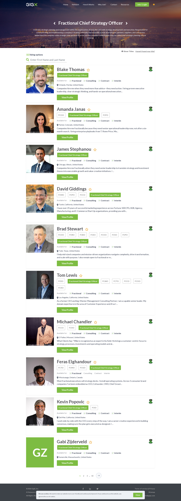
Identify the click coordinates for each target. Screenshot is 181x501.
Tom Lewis (67, 275)
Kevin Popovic (70, 401)
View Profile (67, 97)
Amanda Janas (71, 109)
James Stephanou (74, 149)
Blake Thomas (71, 69)
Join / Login (142, 4)
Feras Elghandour (74, 361)
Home (65, 4)
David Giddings (71, 188)
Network (75, 4)
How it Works (88, 4)
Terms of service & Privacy (145, 489)
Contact (114, 4)
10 (92, 476)
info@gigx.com (149, 496)
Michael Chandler (74, 321)
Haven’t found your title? (145, 51)
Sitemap (152, 492)
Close (138, 495)
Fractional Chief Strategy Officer (73, 75)
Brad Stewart (70, 228)
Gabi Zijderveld (72, 441)
